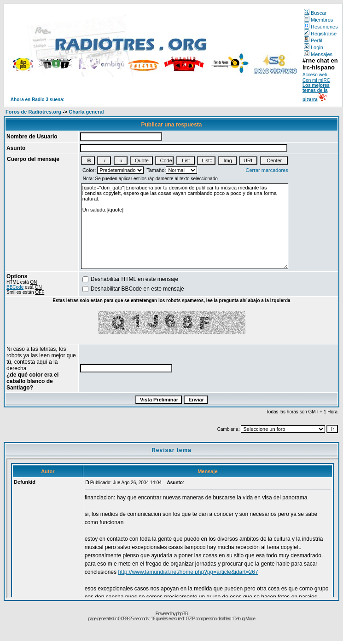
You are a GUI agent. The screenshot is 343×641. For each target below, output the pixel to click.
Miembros (318, 20)
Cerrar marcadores (267, 170)
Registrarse (320, 33)
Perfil (313, 40)
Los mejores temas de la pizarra (316, 92)
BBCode (14, 287)
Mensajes (318, 54)
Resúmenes (321, 26)
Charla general (86, 111)
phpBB (181, 613)
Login (313, 47)
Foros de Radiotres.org (33, 111)
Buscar (315, 13)
